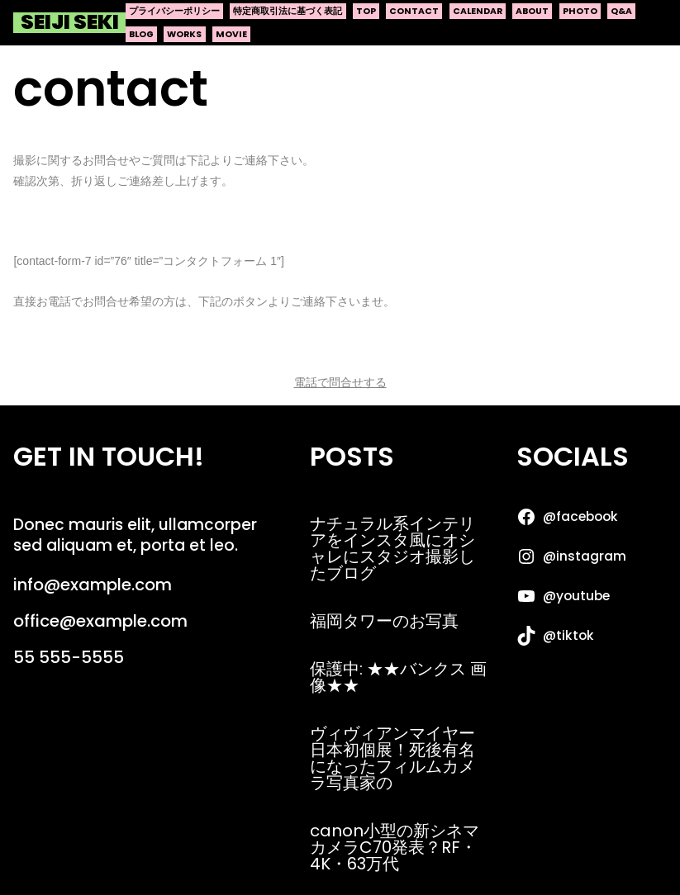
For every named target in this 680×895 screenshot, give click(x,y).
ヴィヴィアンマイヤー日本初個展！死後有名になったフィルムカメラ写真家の (392, 758)
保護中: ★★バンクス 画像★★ (398, 677)
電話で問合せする (340, 382)
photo (580, 11)
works (184, 34)
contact (414, 11)
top (366, 11)
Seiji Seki (70, 22)
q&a (621, 11)
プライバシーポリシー (174, 11)
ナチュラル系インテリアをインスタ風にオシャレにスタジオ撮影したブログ (392, 548)
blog (141, 34)
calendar (477, 11)
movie (231, 34)
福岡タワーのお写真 (384, 621)
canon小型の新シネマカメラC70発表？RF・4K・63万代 (394, 847)
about (532, 11)
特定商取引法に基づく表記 (287, 11)
